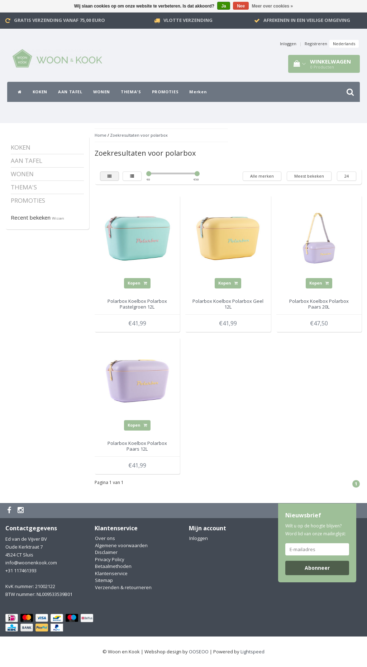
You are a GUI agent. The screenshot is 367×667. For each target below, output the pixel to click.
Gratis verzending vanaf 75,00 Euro (59, 20)
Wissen (58, 218)
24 (346, 176)
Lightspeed (252, 651)
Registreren (316, 43)
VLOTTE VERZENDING (188, 20)
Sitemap (104, 580)
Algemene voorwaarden (121, 545)
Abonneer (317, 567)
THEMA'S (131, 91)
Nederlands (344, 43)
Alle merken (262, 176)
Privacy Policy (109, 559)
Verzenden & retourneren (123, 587)
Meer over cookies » (272, 6)
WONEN (101, 91)
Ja (223, 6)
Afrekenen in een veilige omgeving (306, 20)
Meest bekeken (309, 176)
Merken (198, 91)
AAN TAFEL (70, 91)
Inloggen (288, 43)
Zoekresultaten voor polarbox (139, 135)
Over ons (105, 538)
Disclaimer (106, 552)
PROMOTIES (165, 91)
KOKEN (40, 91)
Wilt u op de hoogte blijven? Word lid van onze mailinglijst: (315, 530)
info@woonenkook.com (31, 562)
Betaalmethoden (113, 566)
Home (100, 135)
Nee (241, 6)
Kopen (137, 283)
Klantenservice (111, 573)
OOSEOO (199, 651)
